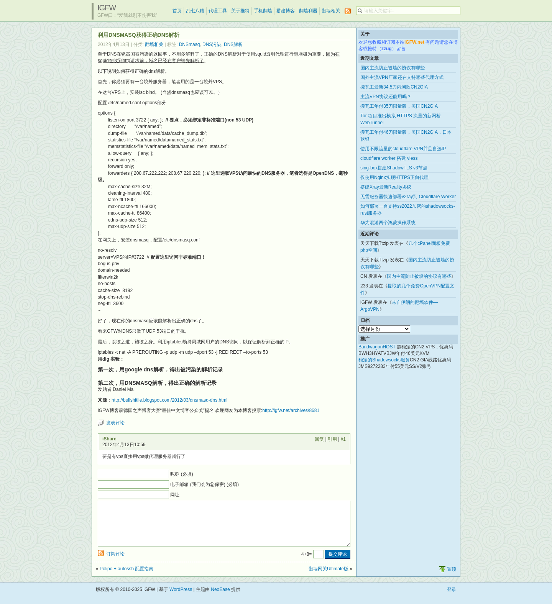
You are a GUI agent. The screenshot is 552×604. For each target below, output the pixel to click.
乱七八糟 (195, 10)
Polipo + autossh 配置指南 (126, 578)
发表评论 (115, 422)
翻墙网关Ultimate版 (328, 578)
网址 (174, 494)
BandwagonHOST (377, 347)
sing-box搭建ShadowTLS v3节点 (393, 168)
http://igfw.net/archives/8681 (290, 410)
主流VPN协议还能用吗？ (385, 96)
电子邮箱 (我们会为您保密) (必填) (204, 484)
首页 (177, 10)
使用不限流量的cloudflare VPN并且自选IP (403, 148)
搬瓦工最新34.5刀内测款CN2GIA (394, 87)
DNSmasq (189, 44)
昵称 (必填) (181, 474)
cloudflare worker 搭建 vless (388, 158)
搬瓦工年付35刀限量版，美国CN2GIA (399, 106)
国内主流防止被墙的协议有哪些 (392, 68)
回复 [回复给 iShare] (319, 439)
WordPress (180, 598)
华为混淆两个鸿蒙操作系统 (388, 222)
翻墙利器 (308, 10)
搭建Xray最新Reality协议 (385, 187)
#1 (343, 439)
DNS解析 (233, 44)
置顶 (451, 578)
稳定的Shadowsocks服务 (384, 360)
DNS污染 (211, 44)
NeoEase (220, 598)
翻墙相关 (331, 10)
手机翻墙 (263, 10)
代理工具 (218, 10)
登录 (451, 598)
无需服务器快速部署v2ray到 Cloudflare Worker (408, 196)
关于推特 (240, 10)
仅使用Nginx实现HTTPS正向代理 (394, 177)
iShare (109, 439)
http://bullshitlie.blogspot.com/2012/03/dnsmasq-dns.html (169, 400)
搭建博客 (285, 10)
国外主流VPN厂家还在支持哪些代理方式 (402, 77)
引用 (332, 439)
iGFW (106, 7)
